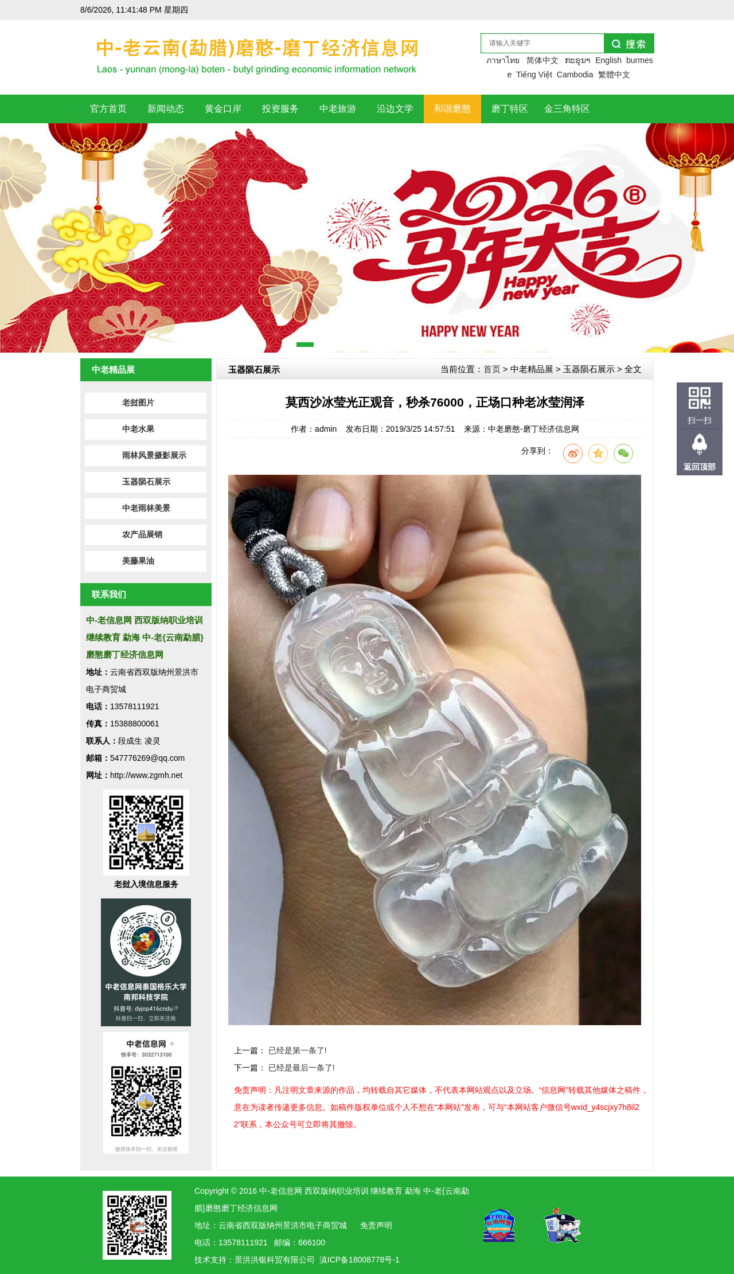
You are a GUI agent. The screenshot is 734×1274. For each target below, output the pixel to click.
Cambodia (575, 74)
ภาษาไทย (503, 60)
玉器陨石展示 (146, 482)
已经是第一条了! (297, 1050)
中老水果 (138, 429)
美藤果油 (138, 561)
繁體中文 (614, 74)
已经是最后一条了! (301, 1067)
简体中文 (542, 60)
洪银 (259, 1259)
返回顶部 (700, 466)
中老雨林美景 (146, 508)
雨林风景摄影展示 (154, 455)
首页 (492, 369)
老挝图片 (138, 402)
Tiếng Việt (534, 74)
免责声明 (376, 1225)
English (608, 60)
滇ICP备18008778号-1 (359, 1259)
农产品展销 (142, 534)
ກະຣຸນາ (578, 60)
